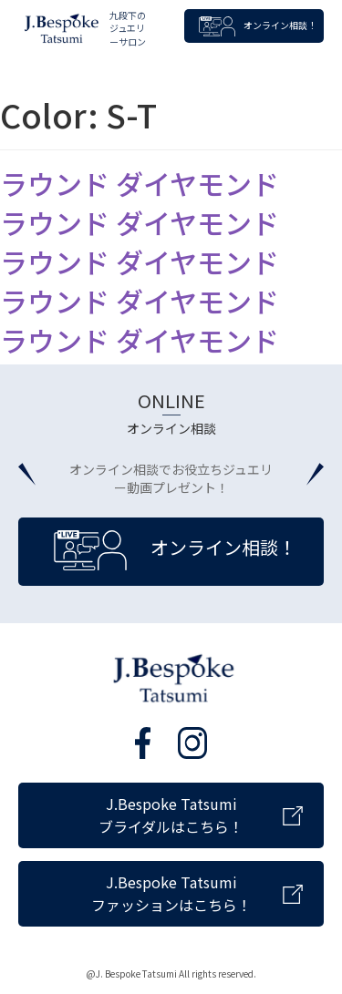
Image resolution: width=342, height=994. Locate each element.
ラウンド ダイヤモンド (139, 183)
